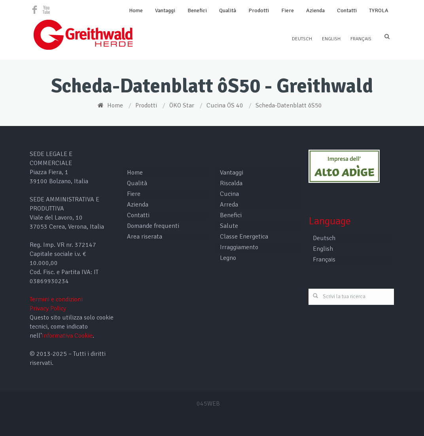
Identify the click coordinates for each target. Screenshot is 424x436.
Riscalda (231, 183)
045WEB (208, 404)
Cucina (229, 194)
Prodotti (258, 10)
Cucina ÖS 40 (224, 105)
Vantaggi (165, 10)
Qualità (227, 10)
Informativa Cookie (67, 336)
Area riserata (144, 237)
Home (136, 10)
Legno (228, 258)
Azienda (315, 10)
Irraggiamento (239, 247)
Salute (229, 226)
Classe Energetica (244, 237)
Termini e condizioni (56, 299)
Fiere (287, 10)
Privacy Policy (48, 308)
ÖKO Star (181, 105)
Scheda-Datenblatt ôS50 (289, 105)
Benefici (197, 10)
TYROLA (378, 10)
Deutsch (302, 39)
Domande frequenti (153, 226)
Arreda (229, 205)
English (331, 39)
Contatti (347, 10)
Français (360, 39)
